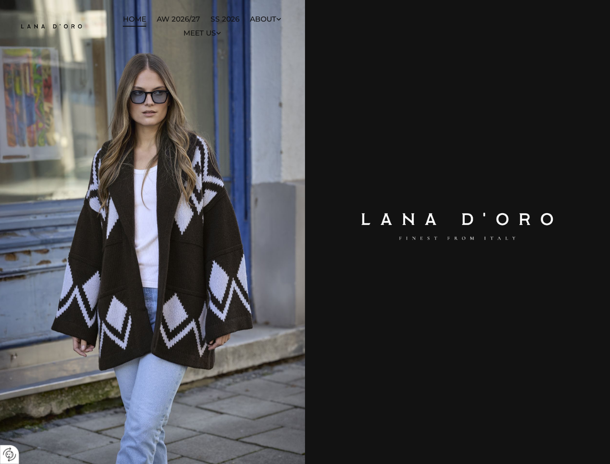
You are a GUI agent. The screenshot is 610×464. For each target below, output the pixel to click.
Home (134, 19)
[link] (260, 20)
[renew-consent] (9, 454)
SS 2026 (225, 19)
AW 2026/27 (178, 19)
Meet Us (199, 33)
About (263, 19)
